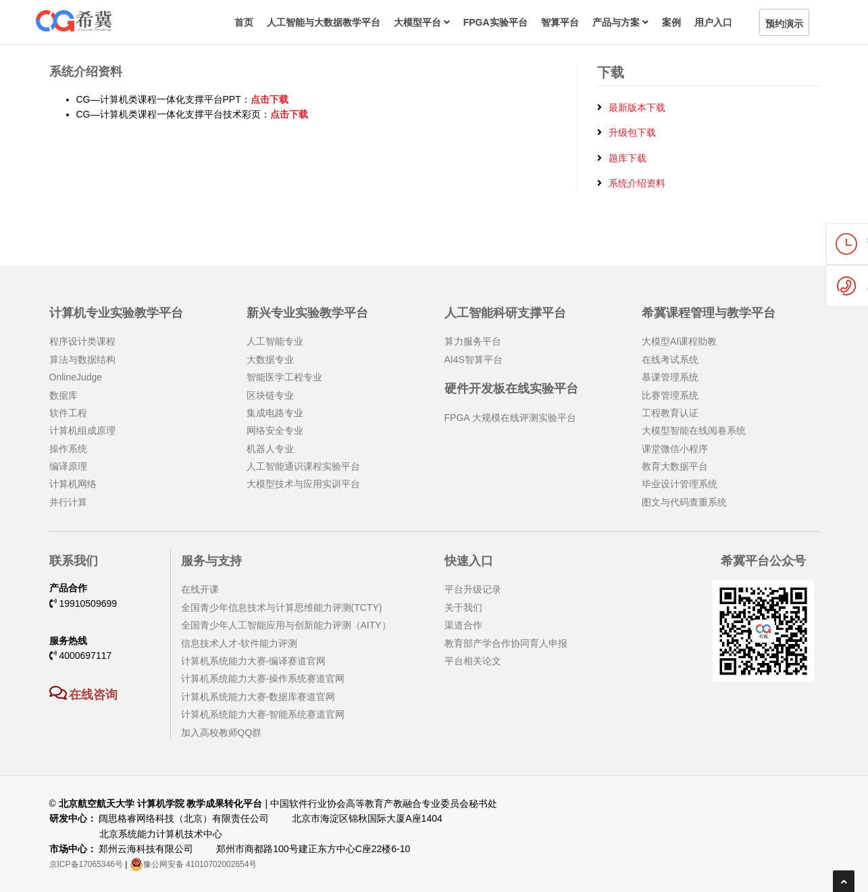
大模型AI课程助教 (679, 341)
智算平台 (560, 22)
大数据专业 (270, 359)
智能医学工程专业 (284, 377)
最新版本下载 (637, 107)
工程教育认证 (670, 412)
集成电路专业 (275, 412)
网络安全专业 (275, 430)
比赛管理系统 (670, 395)
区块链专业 (270, 395)
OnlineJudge (76, 377)
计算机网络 (73, 483)
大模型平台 (422, 22)
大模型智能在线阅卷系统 (694, 430)
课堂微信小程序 (675, 448)
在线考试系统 (670, 359)
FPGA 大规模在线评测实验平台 (510, 417)
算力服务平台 (472, 341)
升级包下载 (632, 132)
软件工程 (68, 412)
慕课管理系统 (670, 377)
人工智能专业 (275, 341)
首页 (243, 22)
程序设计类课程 (82, 341)
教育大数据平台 (675, 466)
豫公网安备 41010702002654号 (193, 864)
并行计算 (68, 502)
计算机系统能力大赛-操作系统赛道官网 (263, 678)
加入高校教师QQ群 (221, 732)
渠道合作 (463, 625)
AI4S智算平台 (473, 359)
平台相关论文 (472, 660)
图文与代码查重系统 (684, 502)
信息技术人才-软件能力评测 (239, 643)
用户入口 (713, 22)
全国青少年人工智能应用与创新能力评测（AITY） (286, 625)
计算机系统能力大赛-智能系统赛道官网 (263, 714)
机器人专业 (270, 448)
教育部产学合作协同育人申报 (505, 643)
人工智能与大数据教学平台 (323, 22)
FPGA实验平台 (495, 22)
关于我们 (463, 607)
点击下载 (269, 99)
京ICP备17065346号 (86, 864)
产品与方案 (620, 22)
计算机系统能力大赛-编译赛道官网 (253, 660)
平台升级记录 (472, 589)
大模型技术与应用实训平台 (303, 483)
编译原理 (68, 466)
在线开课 (200, 589)
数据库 (63, 395)
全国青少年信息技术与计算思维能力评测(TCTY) (281, 607)
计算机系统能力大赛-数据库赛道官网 (258, 696)
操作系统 (68, 448)
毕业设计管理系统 (679, 483)
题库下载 (627, 158)
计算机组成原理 (82, 430)
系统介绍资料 (637, 183)
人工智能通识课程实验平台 (303, 466)
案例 (671, 22)
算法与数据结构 (82, 359)
